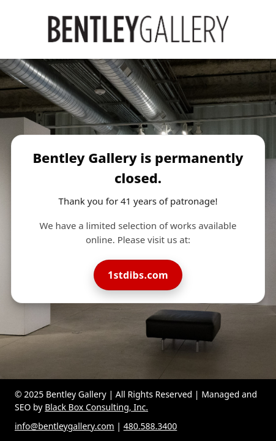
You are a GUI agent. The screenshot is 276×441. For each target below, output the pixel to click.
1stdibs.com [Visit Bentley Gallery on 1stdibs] (138, 275)
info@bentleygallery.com (64, 426)
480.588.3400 (150, 426)
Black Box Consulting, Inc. (96, 407)
